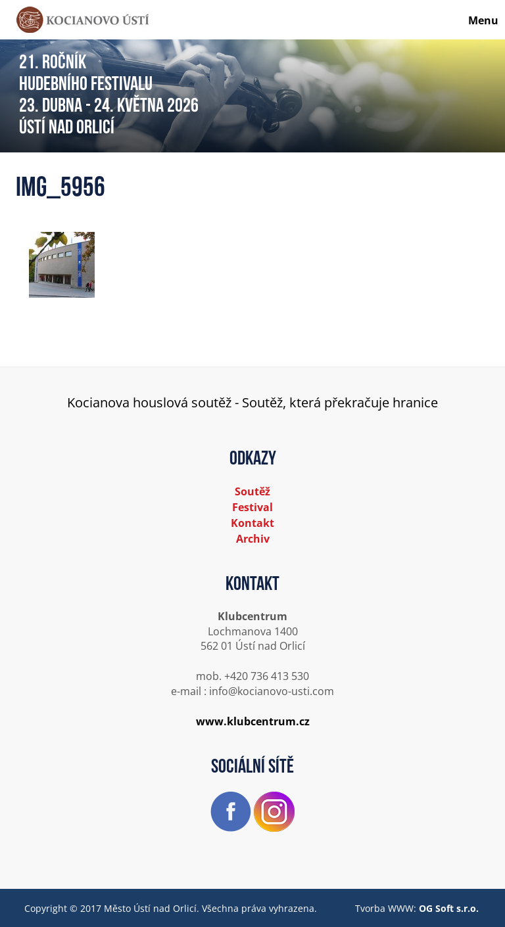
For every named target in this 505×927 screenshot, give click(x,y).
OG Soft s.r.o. (449, 908)
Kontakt (252, 523)
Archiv (253, 538)
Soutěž (252, 491)
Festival (252, 507)
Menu (483, 20)
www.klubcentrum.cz (253, 721)
